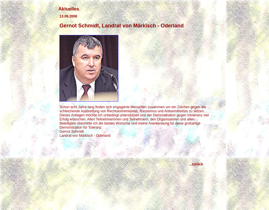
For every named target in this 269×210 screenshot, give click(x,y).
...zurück (199, 164)
